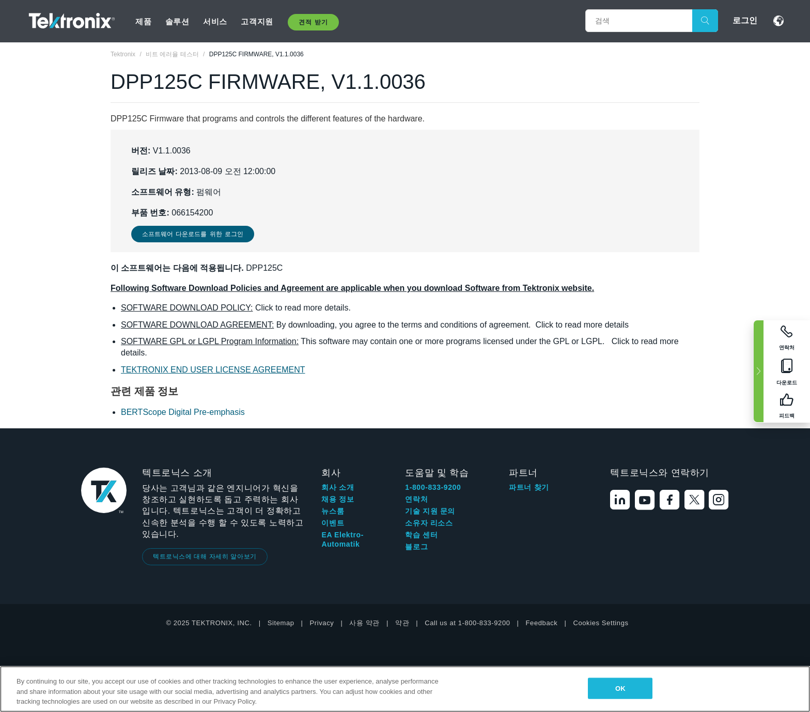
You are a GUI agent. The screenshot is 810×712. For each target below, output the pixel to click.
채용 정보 (337, 499)
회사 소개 (337, 487)
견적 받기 (313, 22)
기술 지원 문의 (430, 511)
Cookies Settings (600, 623)
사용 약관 (364, 623)
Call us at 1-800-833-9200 (467, 623)
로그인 (745, 20)
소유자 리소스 (429, 523)
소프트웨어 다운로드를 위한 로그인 (192, 234)
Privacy (322, 623)
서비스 (215, 21)
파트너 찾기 (529, 487)
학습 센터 (421, 535)
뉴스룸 (332, 511)
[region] (405, 689)
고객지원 (257, 21)
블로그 (416, 547)
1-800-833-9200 (433, 487)
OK (620, 688)
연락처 (416, 499)
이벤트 (332, 523)
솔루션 (177, 21)
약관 (402, 623)
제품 (143, 21)
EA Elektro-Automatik (342, 539)
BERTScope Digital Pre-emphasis (183, 412)
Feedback (542, 623)
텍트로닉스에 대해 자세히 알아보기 (205, 556)
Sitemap (281, 623)
